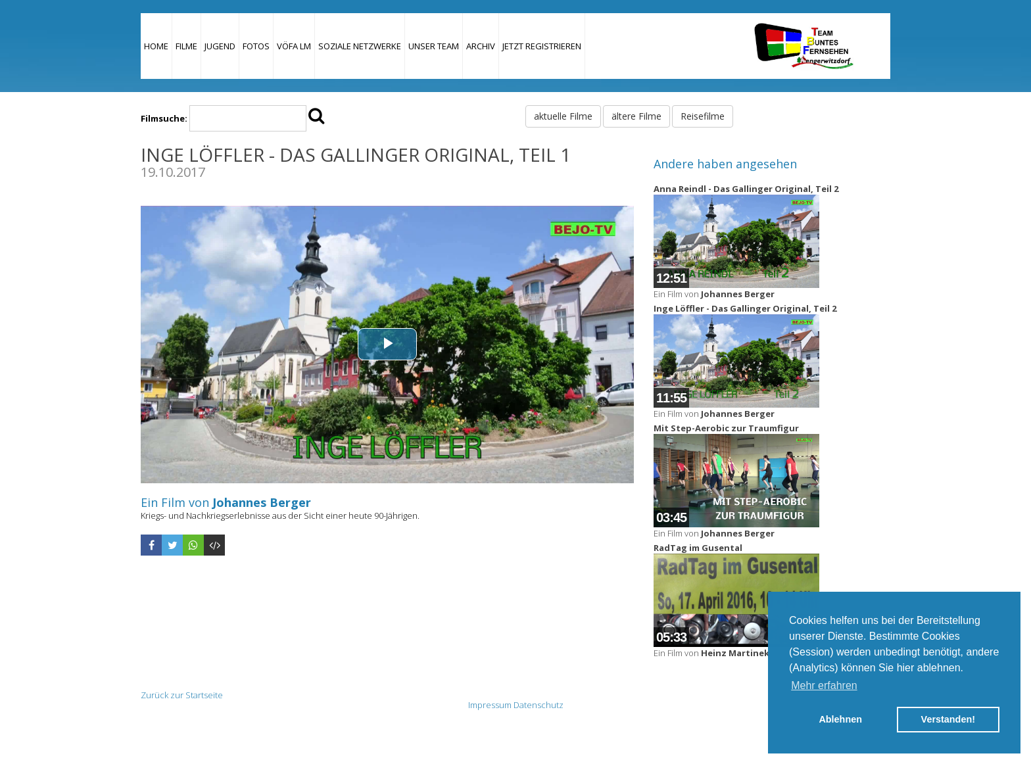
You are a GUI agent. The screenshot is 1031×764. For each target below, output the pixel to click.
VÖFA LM (294, 46)
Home (156, 46)
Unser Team (433, 46)
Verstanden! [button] (948, 719)
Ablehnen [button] (840, 719)
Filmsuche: (164, 118)
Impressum (490, 705)
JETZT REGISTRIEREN (541, 46)
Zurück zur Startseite (182, 695)
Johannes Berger (261, 502)
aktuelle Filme (563, 116)
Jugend (219, 46)
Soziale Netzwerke (359, 46)
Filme (186, 46)
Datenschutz (538, 705)
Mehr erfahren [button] (824, 685)
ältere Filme (636, 116)
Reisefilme (703, 116)
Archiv (480, 46)
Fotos (256, 46)
